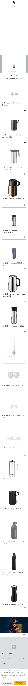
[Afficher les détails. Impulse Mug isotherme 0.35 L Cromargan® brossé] (25, 238)
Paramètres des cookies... (7, 679)
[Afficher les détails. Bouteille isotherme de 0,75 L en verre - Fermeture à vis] (25, 579)
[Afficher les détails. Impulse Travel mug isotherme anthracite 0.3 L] (25, 142)
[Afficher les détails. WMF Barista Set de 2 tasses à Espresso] (25, 109)
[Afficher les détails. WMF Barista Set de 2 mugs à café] (25, 390)
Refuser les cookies (7, 683)
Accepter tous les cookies (20, 683)
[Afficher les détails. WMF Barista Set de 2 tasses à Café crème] (25, 423)
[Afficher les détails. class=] (14, 92)
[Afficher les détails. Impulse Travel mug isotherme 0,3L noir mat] (25, 516)
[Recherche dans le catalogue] (14, 6)
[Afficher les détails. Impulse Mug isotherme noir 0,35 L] (25, 609)
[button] (11, 75)
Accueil (3, 10)
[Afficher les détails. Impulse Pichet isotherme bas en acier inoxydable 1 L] (25, 301)
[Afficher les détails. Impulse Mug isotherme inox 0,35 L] (25, 331)
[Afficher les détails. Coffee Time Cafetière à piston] (25, 483)
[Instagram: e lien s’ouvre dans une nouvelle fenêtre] (14, 647)
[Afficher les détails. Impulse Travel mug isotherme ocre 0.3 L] (25, 205)
